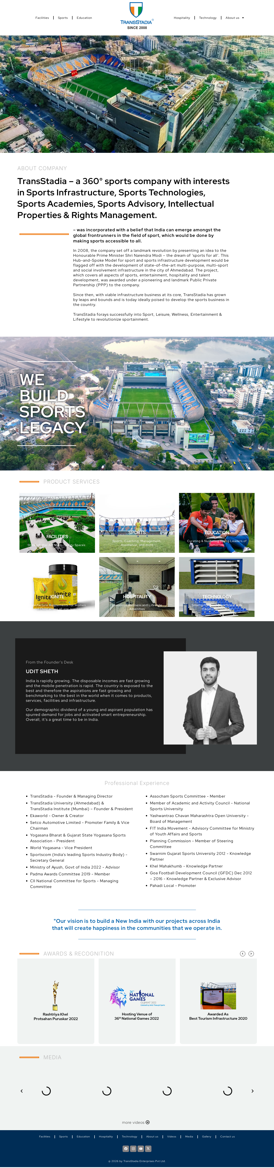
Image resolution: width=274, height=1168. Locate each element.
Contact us (227, 1137)
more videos (137, 1122)
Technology (208, 18)
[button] (21, 1091)
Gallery (206, 1137)
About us (235, 17)
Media (189, 1137)
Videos (171, 1137)
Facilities (42, 18)
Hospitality (182, 18)
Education (84, 18)
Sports (63, 18)
